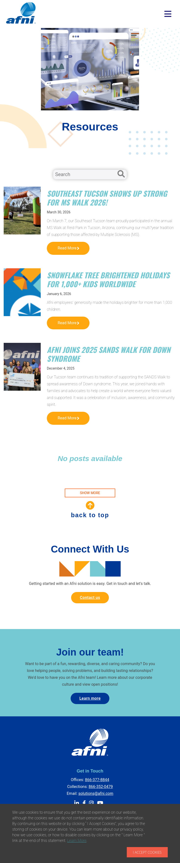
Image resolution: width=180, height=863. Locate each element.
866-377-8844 (97, 779)
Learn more (90, 698)
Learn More (77, 840)
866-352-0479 (101, 786)
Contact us (90, 597)
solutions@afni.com (95, 793)
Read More (68, 248)
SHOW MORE (90, 493)
